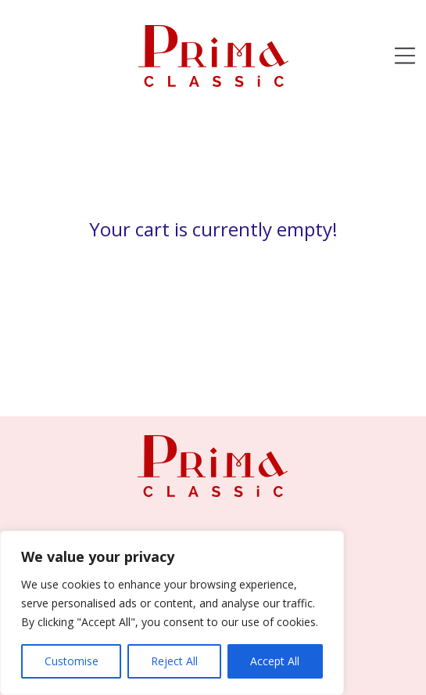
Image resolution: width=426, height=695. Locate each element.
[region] (172, 613)
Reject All (174, 661)
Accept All (274, 661)
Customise (71, 661)
